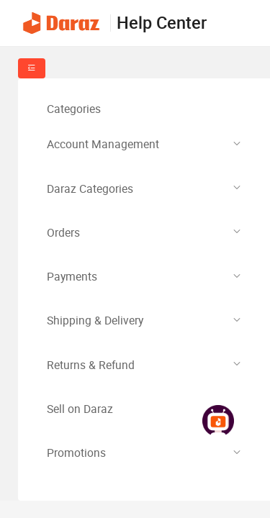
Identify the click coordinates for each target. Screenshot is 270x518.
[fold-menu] (31, 68)
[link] (218, 422)
